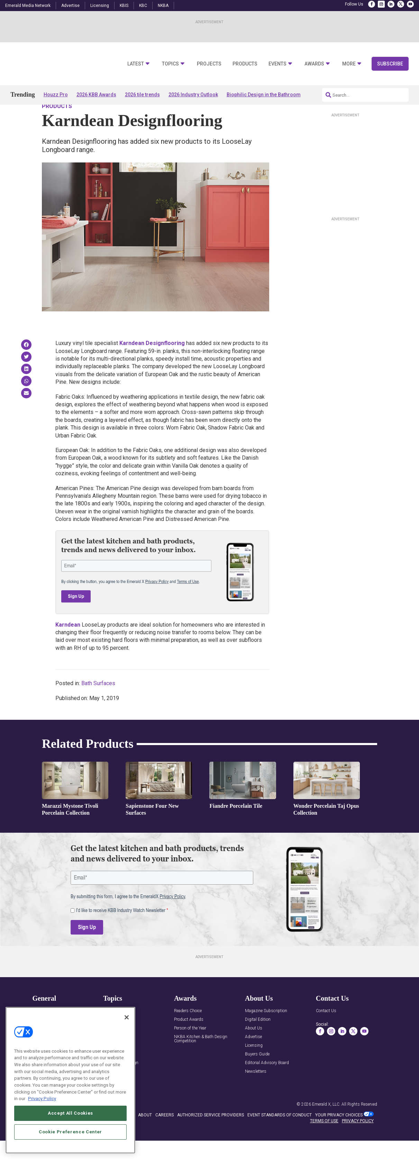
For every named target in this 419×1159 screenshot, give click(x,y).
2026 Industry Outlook (193, 94)
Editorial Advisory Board (267, 1082)
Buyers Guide (257, 1074)
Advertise (70, 5)
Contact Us (326, 1030)
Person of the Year (190, 1048)
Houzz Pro (56, 94)
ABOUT (145, 1134)
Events (277, 64)
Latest (135, 64)
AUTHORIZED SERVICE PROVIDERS (210, 1134)
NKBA (163, 5)
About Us (253, 1048)
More (349, 64)
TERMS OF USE (324, 1140)
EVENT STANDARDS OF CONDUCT (279, 1134)
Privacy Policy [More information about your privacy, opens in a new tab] (42, 1098)
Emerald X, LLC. (326, 1124)
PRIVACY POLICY (358, 1140)
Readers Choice (188, 1030)
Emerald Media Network (28, 5)
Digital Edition (258, 1039)
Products (245, 64)
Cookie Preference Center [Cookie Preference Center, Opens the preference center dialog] (70, 1131)
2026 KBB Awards (96, 94)
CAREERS (164, 1134)
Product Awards (188, 1039)
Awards (314, 64)
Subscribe (390, 64)
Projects (209, 64)
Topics (170, 64)
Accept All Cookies (70, 1113)
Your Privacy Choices (339, 1134)
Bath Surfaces (98, 703)
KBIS (124, 5)
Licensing (99, 5)
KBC (143, 5)
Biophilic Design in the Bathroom (264, 94)
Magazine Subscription (266, 1030)
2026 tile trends (142, 94)
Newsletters (255, 1091)
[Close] (126, 1017)
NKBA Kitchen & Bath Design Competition (200, 1058)
